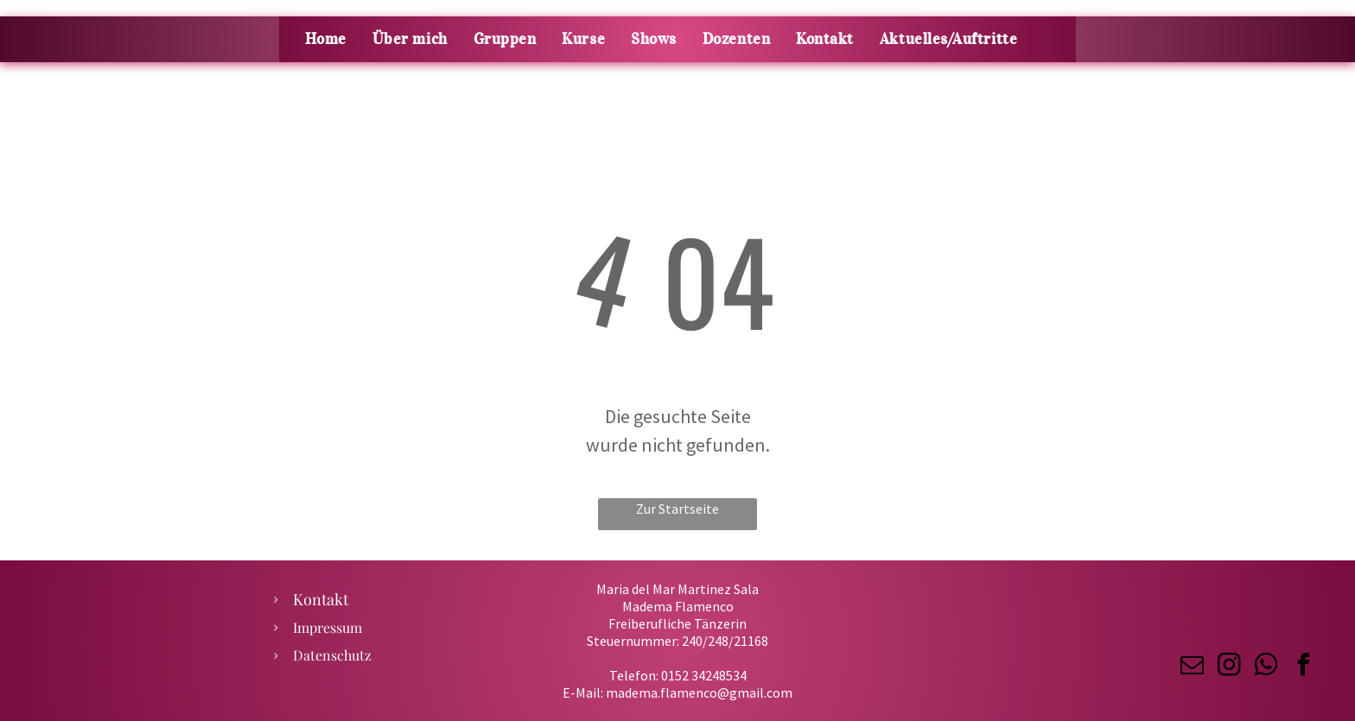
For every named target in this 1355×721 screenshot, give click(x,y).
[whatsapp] (1266, 667)
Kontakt (320, 599)
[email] (1191, 667)
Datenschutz (332, 655)
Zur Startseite (677, 508)
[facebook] (1303, 667)
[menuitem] (325, 39)
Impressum (327, 627)
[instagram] (1229, 667)
